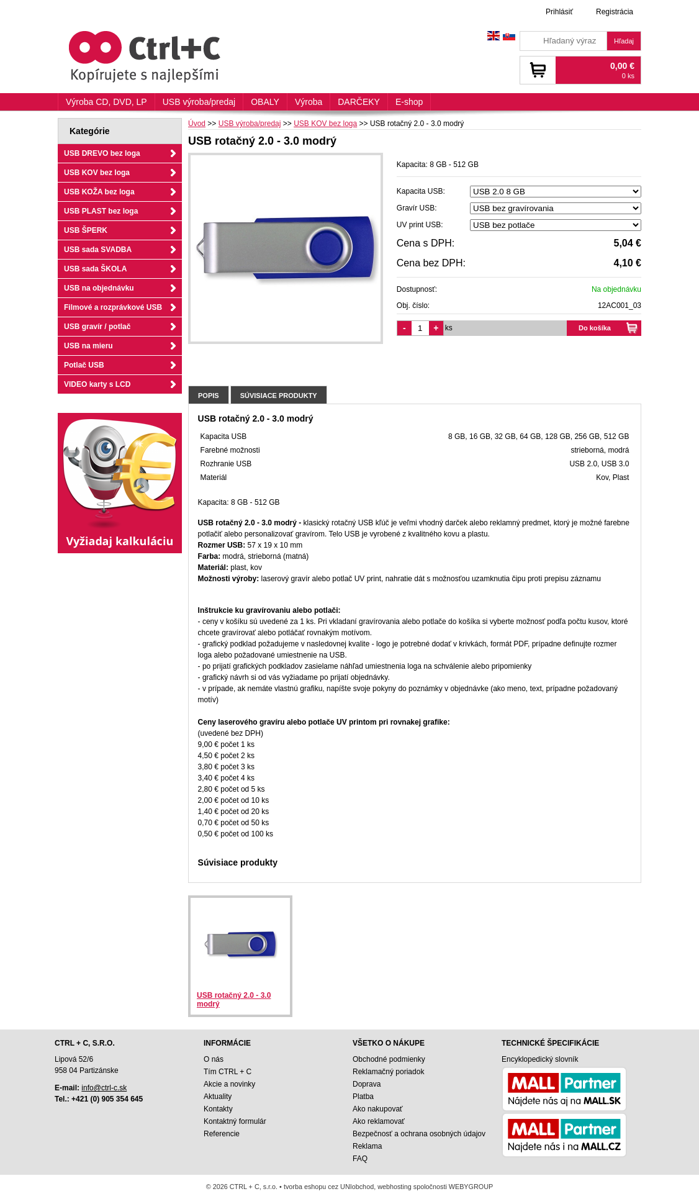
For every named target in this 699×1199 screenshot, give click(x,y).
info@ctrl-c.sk (104, 1088)
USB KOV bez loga (97, 172)
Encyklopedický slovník (540, 1059)
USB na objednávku (99, 288)
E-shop (409, 102)
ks (449, 328)
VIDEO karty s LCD (97, 384)
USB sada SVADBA (98, 249)
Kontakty (218, 1109)
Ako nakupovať (378, 1109)
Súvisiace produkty (278, 395)
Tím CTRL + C (227, 1071)
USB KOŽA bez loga (99, 192)
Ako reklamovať (379, 1121)
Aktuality (218, 1096)
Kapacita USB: (421, 191)
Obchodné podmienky (389, 1059)
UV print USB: (420, 224)
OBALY (265, 102)
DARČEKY (359, 102)
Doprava (367, 1084)
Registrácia (614, 11)
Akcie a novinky (229, 1084)
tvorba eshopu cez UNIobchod (329, 1186)
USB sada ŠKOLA (95, 269)
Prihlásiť (559, 11)
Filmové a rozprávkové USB (113, 307)
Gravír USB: (417, 208)
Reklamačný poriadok (388, 1071)
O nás (213, 1059)
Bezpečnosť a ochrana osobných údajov (419, 1133)
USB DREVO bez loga (102, 153)
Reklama (367, 1146)
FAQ (360, 1158)
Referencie (222, 1133)
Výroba (308, 102)
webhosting (394, 1186)
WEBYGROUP (471, 1186)
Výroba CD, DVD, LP (106, 102)
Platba (363, 1096)
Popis (208, 395)
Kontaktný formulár (235, 1121)
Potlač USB (84, 365)
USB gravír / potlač (97, 326)
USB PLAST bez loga (101, 211)
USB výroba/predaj (199, 102)
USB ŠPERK (85, 230)
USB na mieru (88, 346)
